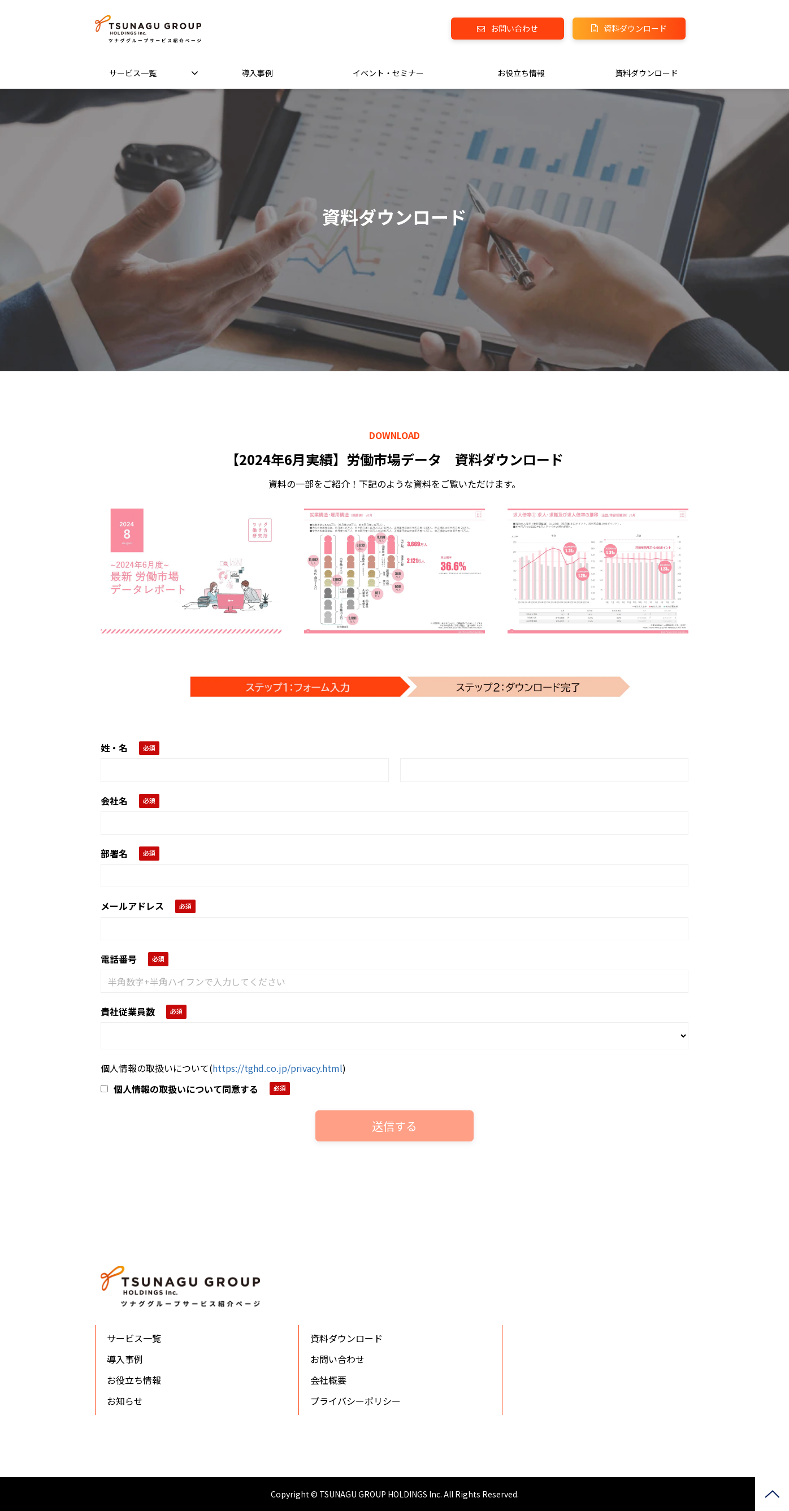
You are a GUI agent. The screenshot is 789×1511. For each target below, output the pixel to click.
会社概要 (328, 1380)
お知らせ (125, 1401)
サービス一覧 (133, 73)
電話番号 (119, 959)
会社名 (114, 800)
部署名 (114, 853)
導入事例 (257, 73)
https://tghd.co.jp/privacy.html (278, 1068)
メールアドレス (132, 906)
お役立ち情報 (521, 73)
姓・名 (114, 747)
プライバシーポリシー (355, 1401)
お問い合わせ (514, 28)
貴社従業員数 (128, 1011)
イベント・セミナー (388, 73)
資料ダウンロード (635, 28)
